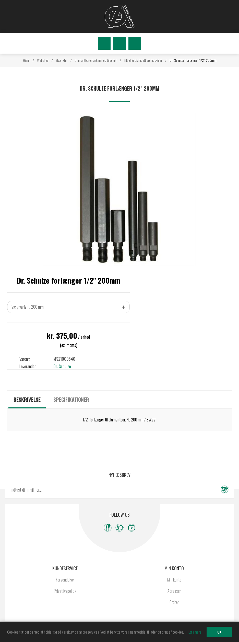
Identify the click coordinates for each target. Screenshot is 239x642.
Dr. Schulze (62, 366)
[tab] (27, 399)
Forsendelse (65, 580)
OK (219, 632)
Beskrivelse (27, 399)
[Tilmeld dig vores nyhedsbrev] (110, 489)
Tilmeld (225, 489)
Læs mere (194, 631)
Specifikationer (71, 399)
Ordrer (174, 602)
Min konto (174, 580)
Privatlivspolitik (65, 591)
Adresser (174, 591)
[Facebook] (107, 527)
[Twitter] (119, 527)
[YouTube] (131, 527)
